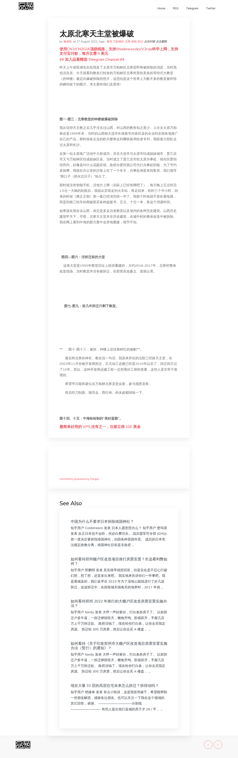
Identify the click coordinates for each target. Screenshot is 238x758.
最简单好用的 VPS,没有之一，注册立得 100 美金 (100, 426)
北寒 (128, 41)
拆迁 (140, 41)
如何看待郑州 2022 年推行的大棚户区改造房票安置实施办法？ (119, 603)
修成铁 (67, 41)
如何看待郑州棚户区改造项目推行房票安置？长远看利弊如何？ (119, 561)
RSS (175, 8)
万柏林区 (118, 41)
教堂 (109, 41)
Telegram (192, 8)
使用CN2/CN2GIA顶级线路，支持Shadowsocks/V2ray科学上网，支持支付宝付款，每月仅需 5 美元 (119, 51)
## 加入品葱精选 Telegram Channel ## (92, 59)
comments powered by (79, 479)
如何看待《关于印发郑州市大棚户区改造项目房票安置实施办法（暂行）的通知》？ (119, 645)
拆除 (134, 41)
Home (161, 8)
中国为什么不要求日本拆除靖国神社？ (102, 521)
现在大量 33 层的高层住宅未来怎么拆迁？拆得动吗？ (115, 685)
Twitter (211, 8)
